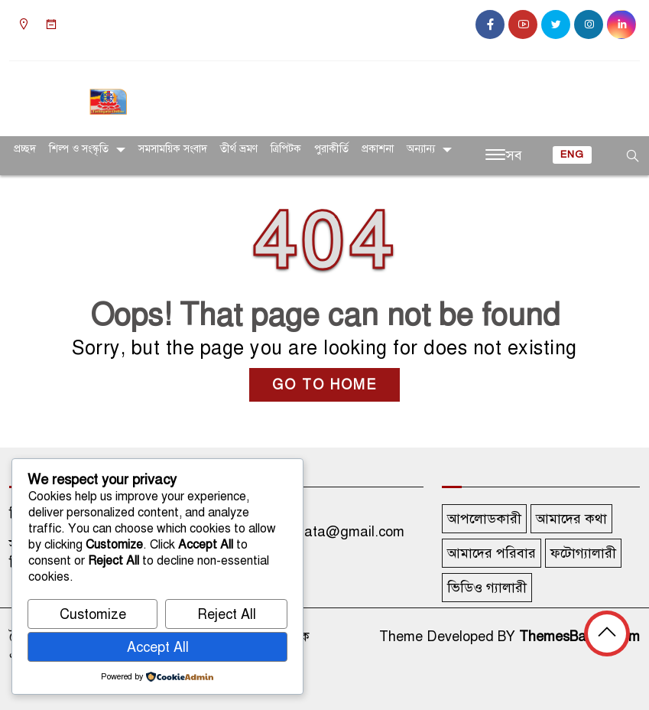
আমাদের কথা (571, 518)
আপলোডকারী (484, 518)
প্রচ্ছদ (25, 148)
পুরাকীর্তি (331, 148)
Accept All (158, 647)
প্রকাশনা (378, 148)
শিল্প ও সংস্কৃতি (79, 148)
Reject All (226, 614)
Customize (93, 614)
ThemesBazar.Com (579, 636)
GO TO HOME (324, 384)
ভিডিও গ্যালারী (487, 587)
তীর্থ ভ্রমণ (239, 148)
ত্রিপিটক (286, 148)
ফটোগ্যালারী (583, 553)
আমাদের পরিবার (491, 553)
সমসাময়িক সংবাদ (172, 148)
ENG (572, 154)
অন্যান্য (421, 148)
